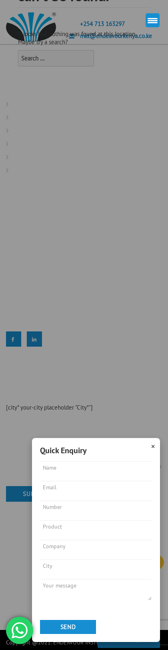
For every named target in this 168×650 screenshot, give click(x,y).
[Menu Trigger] (153, 20)
